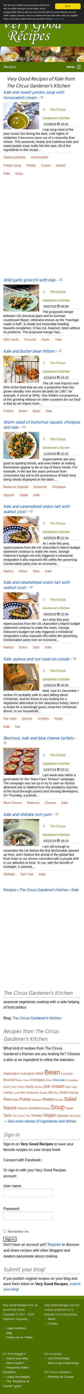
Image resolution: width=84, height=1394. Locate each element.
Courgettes (72, 1080)
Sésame (23, 1108)
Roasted (59, 1100)
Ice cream (54, 1086)
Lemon (8, 1092)
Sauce (10, 1107)
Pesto (14, 1099)
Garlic (45, 339)
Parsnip (73, 1092)
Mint (23, 1092)
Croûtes (43, 718)
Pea (7, 1099)
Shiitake (9, 874)
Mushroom (32, 1092)
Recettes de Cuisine (61, 1376)
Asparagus (11, 1073)
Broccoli (9, 1080)
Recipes (9, 67)
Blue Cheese (12, 803)
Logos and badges (18, 1376)
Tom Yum (27, 874)
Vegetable (63, 1115)
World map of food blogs (63, 1363)
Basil (39, 1073)
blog (9, 1333)
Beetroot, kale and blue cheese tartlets (38, 738)
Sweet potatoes (14, 157)
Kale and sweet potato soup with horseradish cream (33, 95)
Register (54, 1244)
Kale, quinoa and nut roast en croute (36, 659)
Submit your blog (17, 1358)
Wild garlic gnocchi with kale (29, 280)
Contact (53, 1323)
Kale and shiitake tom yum (27, 814)
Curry (7, 1086)
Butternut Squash (15, 487)
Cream (46, 165)
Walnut (8, 571)
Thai (15, 1116)
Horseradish (39, 157)
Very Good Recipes (15, 1305)
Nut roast (9, 718)
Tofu (28, 1116)
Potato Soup (12, 165)
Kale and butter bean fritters (29, 351)
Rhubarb (36, 1099)
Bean (36, 411)
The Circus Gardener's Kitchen (43, 890)
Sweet (60, 165)
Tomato (36, 1115)
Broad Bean (67, 1073)
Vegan (49, 1115)
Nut (17, 726)
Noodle (43, 1093)
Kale (6, 173)
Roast (58, 718)
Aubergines (27, 1073)
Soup (19, 173)
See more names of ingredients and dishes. (42, 1121)
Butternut (40, 487)
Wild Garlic (11, 339)
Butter (23, 411)
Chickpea (59, 487)
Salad (24, 495)
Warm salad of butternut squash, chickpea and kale (41, 425)
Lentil (16, 1093)
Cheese (50, 803)
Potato (31, 165)
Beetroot (33, 803)
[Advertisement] (42, 230)
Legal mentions (16, 1328)
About (51, 1319)
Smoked (34, 1108)
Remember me (18, 1231)
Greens (39, 1087)
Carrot (26, 1080)
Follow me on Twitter (19, 1337)
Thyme (21, 1116)
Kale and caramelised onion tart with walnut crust (36, 509)
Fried (14, 1087)
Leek (74, 1087)
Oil (50, 1092)
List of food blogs (59, 1358)
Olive (56, 1092)
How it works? (15, 1363)
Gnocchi (30, 339)
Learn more (59, 18)
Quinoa (27, 718)
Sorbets (46, 1108)
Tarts (36, 571)
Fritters (8, 411)
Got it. (68, 6)
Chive (48, 1080)
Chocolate (59, 1080)
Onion (23, 571)
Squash (8, 495)
